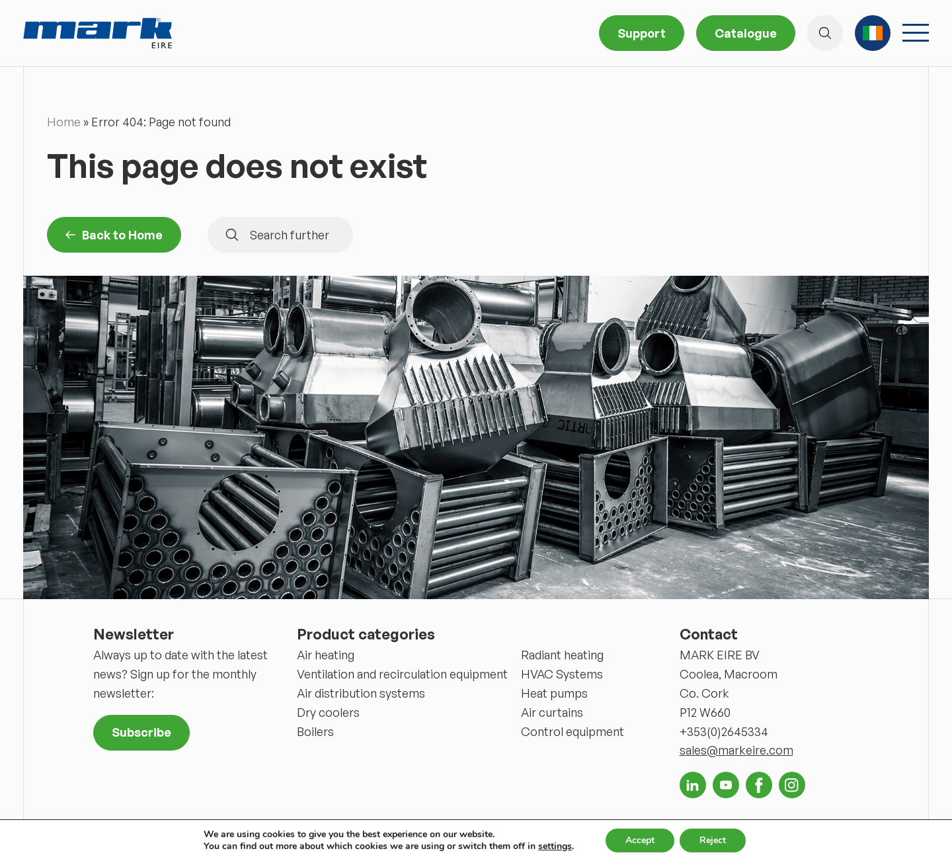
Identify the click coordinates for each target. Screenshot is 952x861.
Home (64, 121)
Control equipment (572, 731)
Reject (712, 840)
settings (555, 846)
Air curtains (552, 712)
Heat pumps (554, 693)
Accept (639, 840)
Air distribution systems (361, 693)
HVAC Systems (562, 674)
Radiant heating (562, 654)
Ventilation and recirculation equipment (402, 674)
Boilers (315, 731)
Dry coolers (328, 712)
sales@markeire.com (736, 750)
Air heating (325, 654)
